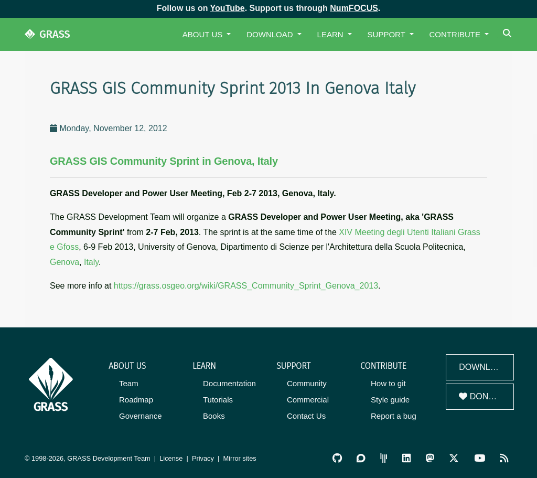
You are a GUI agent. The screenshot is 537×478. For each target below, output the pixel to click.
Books (214, 415)
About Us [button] (203, 34)
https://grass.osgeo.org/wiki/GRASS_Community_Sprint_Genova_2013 (246, 285)
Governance (140, 415)
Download (483, 367)
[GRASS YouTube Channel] (479, 458)
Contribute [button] (456, 34)
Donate (481, 396)
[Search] (508, 34)
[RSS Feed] (504, 458)
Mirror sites (239, 458)
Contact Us (306, 415)
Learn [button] (331, 34)
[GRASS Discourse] (360, 458)
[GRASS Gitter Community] (384, 458)
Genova (64, 262)
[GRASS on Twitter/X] (454, 458)
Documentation (229, 383)
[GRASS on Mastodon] (430, 458)
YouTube (227, 8)
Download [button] (270, 34)
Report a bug (393, 415)
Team (128, 383)
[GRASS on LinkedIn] (406, 458)
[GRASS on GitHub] (337, 458)
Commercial (308, 399)
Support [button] (387, 34)
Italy (91, 262)
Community (307, 383)
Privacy (203, 458)
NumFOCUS (354, 8)
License (170, 458)
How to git (388, 383)
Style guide (390, 399)
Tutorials (218, 399)
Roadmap (136, 399)
